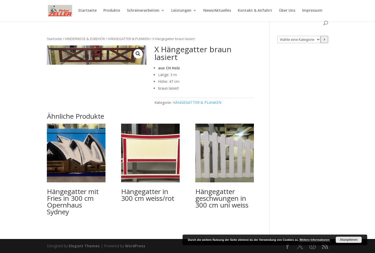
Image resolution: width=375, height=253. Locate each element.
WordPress (135, 245)
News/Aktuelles (217, 11)
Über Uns (287, 11)
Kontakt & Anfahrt (255, 11)
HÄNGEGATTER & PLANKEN (128, 38)
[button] (138, 53)
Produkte (111, 11)
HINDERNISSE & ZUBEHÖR (85, 38)
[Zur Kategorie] (324, 39)
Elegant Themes (84, 245)
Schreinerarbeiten (143, 11)
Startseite (87, 11)
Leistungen (181, 11)
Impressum (312, 11)
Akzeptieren (349, 240)
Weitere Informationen (314, 239)
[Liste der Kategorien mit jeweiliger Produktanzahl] (299, 39)
